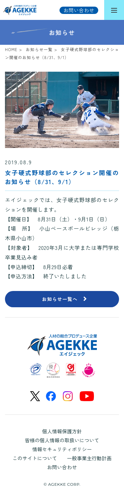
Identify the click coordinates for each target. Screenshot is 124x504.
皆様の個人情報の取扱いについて (62, 440)
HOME (11, 49)
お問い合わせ (62, 467)
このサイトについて (34, 458)
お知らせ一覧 (39, 49)
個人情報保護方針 (62, 431)
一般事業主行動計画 (89, 458)
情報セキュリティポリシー (62, 449)
